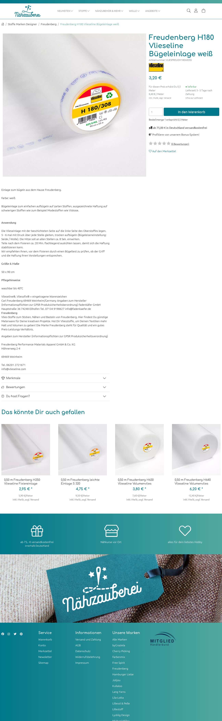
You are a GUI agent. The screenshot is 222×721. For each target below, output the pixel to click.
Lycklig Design (121, 715)
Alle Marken (119, 639)
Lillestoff (117, 709)
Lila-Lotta (118, 697)
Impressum (82, 663)
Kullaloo (117, 686)
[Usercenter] (196, 11)
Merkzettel (45, 651)
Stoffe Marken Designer (22, 24)
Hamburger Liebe (123, 674)
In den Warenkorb (191, 112)
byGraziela (118, 645)
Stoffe (90, 10)
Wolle (140, 10)
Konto (42, 645)
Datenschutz (82, 651)
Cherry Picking (121, 651)
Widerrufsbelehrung (87, 657)
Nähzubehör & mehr (116, 10)
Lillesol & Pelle (121, 703)
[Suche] (189, 11)
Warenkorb (45, 639)
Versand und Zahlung (88, 639)
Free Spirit (118, 663)
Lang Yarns (119, 692)
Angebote (159, 10)
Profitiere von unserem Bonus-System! (174, 135)
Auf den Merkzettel (162, 151)
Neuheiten (72, 10)
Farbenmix (118, 657)
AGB (78, 645)
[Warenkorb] (203, 11)
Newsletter (45, 657)
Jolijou (116, 680)
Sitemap (43, 663)
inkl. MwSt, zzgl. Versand (160, 98)
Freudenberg (49, 24)
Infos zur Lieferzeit (194, 98)
